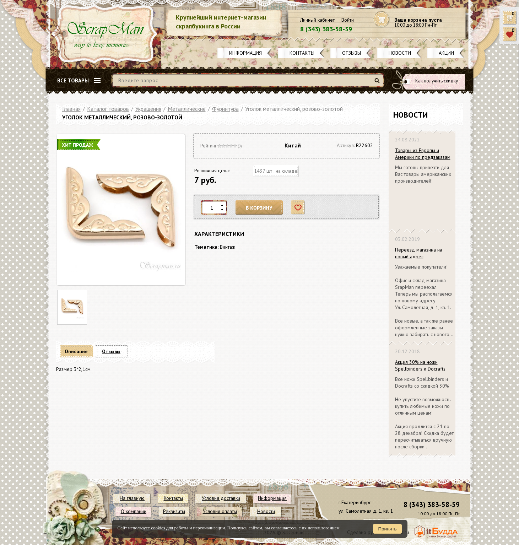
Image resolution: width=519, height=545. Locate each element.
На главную (132, 498)
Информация (245, 53)
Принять (387, 528)
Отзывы (351, 53)
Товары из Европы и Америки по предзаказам (422, 153)
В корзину (259, 207)
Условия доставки (221, 498)
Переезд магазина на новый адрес (418, 253)
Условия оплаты (220, 511)
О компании (133, 511)
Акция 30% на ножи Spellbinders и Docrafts (420, 365)
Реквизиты (174, 511)
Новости (400, 53)
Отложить (298, 207)
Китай (293, 145)
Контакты (302, 53)
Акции (446, 53)
